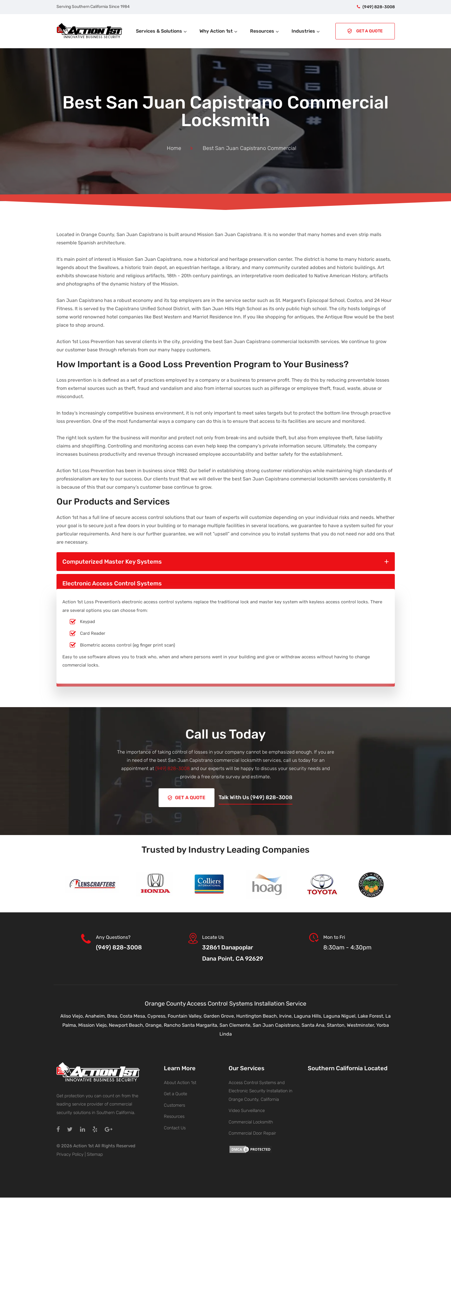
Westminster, (361, 1023)
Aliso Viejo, (72, 1015)
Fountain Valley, (186, 1015)
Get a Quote (175, 1092)
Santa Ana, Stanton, (324, 1023)
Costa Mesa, (133, 1015)
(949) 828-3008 (378, 6)
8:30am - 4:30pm (347, 946)
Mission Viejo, (93, 1023)
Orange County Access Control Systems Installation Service (225, 1002)
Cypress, (157, 1015)
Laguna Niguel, (340, 1015)
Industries (306, 31)
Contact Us (175, 1126)
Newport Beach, (127, 1023)
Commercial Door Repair (252, 1131)
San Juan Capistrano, (277, 1023)
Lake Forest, (371, 1015)
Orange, (154, 1023)
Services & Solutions (162, 31)
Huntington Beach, (257, 1015)
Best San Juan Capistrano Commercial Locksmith (225, 111)
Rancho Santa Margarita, (191, 1023)
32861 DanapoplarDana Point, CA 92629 (232, 952)
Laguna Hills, (308, 1015)
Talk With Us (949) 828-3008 (257, 797)
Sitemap (95, 1153)
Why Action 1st (218, 31)
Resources (265, 31)
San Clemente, (236, 1023)
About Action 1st (180, 1081)
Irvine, (286, 1015)
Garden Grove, (220, 1015)
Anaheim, (96, 1015)
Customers (174, 1103)
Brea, (113, 1015)
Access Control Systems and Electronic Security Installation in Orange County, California (260, 1089)
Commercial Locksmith (251, 1120)
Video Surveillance (247, 1109)
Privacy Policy (70, 1153)
